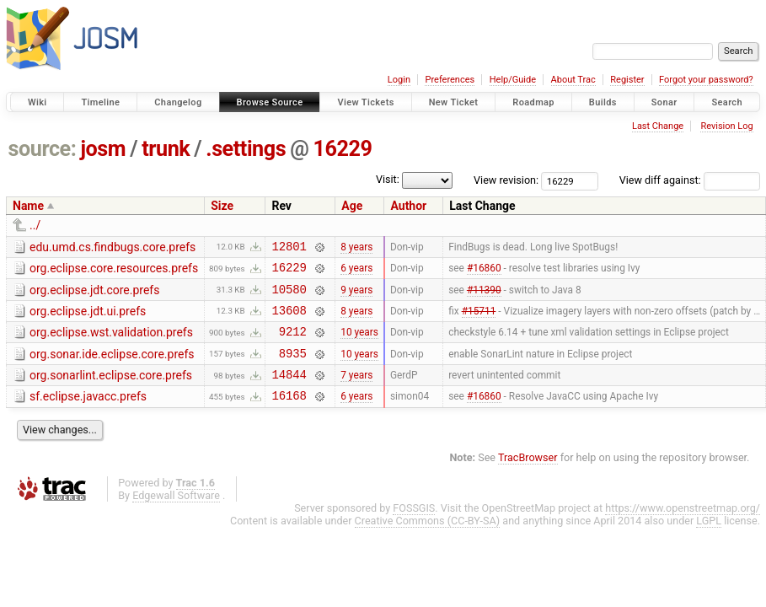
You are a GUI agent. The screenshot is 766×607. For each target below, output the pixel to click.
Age (351, 205)
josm (103, 149)
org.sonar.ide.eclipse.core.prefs (112, 366)
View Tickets (365, 102)
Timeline (100, 102)
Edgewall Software (176, 515)
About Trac (573, 79)
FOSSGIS (414, 528)
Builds (603, 102)
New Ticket (454, 102)
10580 (288, 296)
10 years (359, 344)
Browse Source (270, 102)
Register (627, 79)
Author (408, 205)
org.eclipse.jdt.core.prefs (94, 295)
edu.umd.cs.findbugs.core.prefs (112, 247)
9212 (293, 344)
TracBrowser (528, 477)
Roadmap (533, 102)
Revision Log (726, 126)
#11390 (484, 296)
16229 (342, 149)
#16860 (484, 272)
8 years (356, 248)
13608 (288, 320)
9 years (356, 296)
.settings (246, 149)
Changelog (177, 102)
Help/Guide (513, 79)
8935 (293, 368)
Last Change (657, 126)
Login (399, 79)
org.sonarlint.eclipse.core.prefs (110, 390)
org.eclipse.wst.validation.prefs (111, 342)
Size (222, 205)
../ (34, 225)
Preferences (449, 79)
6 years (356, 272)
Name (28, 205)
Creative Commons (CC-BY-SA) (428, 540)
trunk (166, 149)
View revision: (506, 180)
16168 (288, 415)
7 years (356, 392)
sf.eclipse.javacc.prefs (88, 414)
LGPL (708, 540)
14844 (288, 392)
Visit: (387, 179)
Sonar (664, 102)
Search (726, 102)
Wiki (37, 102)
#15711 (479, 319)
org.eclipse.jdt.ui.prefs (87, 318)
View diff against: (689, 180)
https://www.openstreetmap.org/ (682, 528)
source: (42, 149)
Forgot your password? (706, 79)
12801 (288, 248)
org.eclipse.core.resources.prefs (113, 270)
